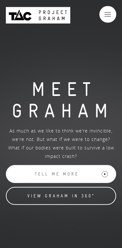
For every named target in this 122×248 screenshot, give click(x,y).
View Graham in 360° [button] (61, 196)
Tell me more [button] (72, 174)
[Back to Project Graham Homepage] (38, 15)
